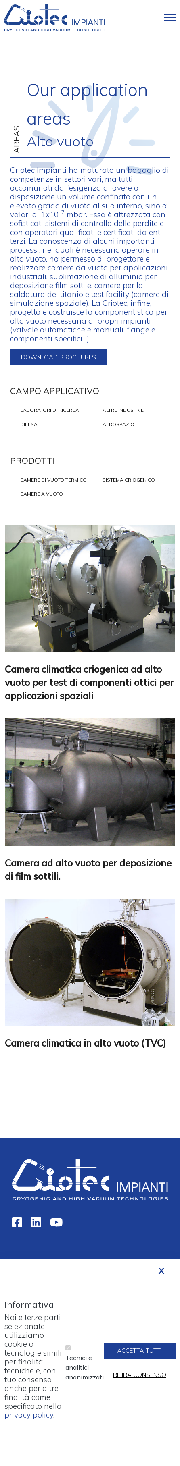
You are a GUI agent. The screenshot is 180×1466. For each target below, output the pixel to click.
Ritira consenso (139, 1383)
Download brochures (58, 357)
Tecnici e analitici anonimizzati (84, 1375)
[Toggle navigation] (170, 17)
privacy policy (28, 1423)
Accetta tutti (139, 1358)
